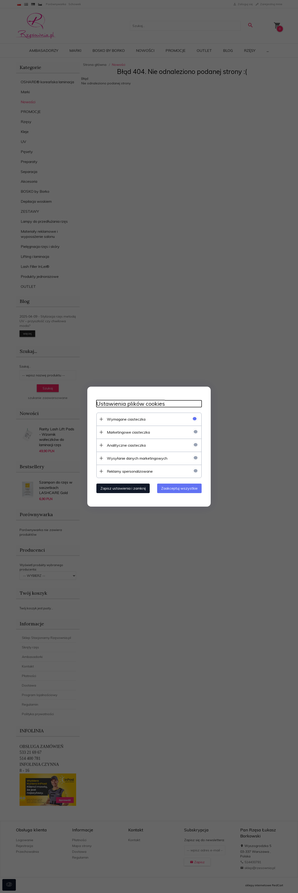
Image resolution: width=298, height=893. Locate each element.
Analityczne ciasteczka (125, 445)
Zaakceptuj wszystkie (180, 488)
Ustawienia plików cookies (129, 403)
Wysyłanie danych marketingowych (136, 458)
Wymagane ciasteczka (125, 419)
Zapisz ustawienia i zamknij (122, 488)
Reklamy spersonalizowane (129, 471)
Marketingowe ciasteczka (127, 432)
